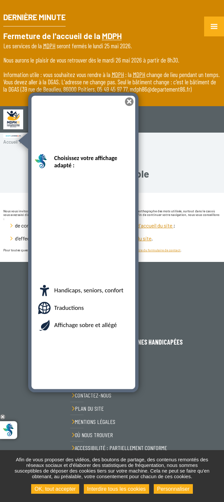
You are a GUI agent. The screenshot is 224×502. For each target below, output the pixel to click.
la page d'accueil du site (147, 225)
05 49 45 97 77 (115, 370)
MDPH (112, 36)
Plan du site (89, 408)
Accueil (10, 142)
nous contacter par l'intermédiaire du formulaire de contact (136, 250)
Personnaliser (173, 489)
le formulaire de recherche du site (115, 238)
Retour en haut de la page (214, 262)
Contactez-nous (93, 395)
